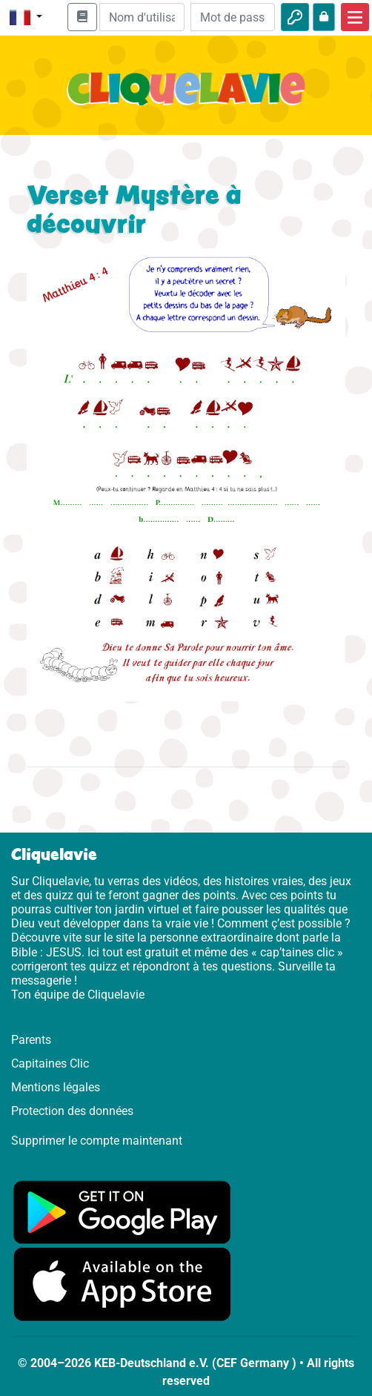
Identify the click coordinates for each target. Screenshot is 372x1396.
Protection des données (72, 1111)
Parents (31, 1040)
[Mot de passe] (232, 17)
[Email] (141, 17)
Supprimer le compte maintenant (96, 1141)
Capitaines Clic (50, 1063)
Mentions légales (55, 1087)
